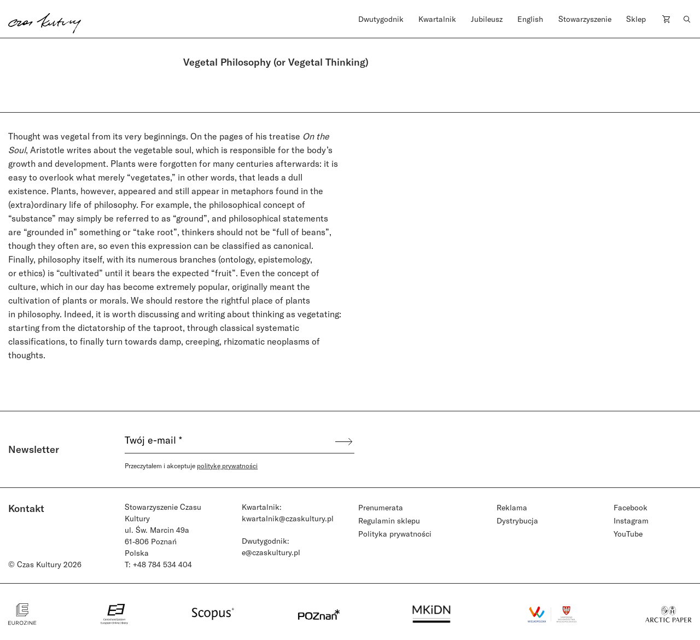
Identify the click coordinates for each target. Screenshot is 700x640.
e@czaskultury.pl (271, 552)
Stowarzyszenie (584, 19)
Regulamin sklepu (389, 520)
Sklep (636, 19)
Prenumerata (380, 507)
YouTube (628, 533)
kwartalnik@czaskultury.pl (288, 518)
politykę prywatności (227, 465)
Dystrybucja (517, 520)
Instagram (631, 520)
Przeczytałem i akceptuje (191, 465)
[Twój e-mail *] (229, 441)
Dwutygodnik (381, 19)
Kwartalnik (437, 19)
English (530, 19)
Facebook (631, 507)
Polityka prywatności (394, 533)
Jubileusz (487, 19)
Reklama (512, 507)
